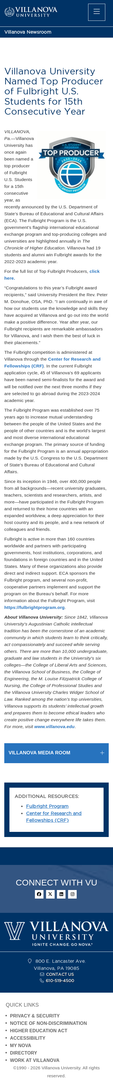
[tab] (56, 753)
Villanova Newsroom (27, 32)
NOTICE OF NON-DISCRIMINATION (48, 1023)
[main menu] (96, 12)
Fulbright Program (47, 806)
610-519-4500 (60, 980)
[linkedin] (61, 894)
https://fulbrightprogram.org (34, 607)
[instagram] (72, 894)
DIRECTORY (23, 1053)
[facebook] (39, 894)
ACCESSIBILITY (27, 1038)
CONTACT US (60, 974)
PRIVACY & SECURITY (35, 1015)
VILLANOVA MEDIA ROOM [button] (39, 752)
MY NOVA (20, 1045)
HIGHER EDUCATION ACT (38, 1030)
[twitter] (50, 894)
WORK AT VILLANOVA (35, 1060)
